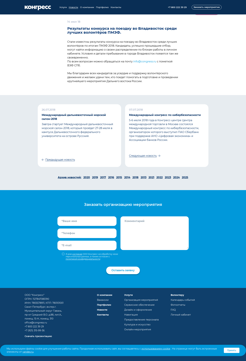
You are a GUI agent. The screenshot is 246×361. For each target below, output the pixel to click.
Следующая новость (143, 155)
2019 (95, 177)
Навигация (131, 314)
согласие (77, 254)
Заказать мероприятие (206, 7)
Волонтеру (177, 295)
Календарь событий (183, 299)
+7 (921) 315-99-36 (35, 330)
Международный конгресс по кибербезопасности (165, 115)
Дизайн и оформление (138, 309)
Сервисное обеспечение (139, 304)
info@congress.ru (144, 61)
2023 (168, 177)
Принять (231, 350)
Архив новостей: (69, 177)
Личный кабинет (181, 314)
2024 (176, 177)
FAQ (173, 309)
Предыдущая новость (60, 159)
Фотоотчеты (178, 304)
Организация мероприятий (141, 299)
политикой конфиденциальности (83, 259)
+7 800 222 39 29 (34, 326)
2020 (86, 177)
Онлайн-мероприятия (137, 329)
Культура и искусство (137, 324)
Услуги (63, 7)
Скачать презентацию (38, 336)
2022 (159, 177)
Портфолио (102, 7)
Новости (73, 7)
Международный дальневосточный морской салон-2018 (74, 116)
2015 (119, 177)
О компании (87, 7)
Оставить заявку (123, 270)
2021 (151, 177)
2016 (111, 177)
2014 (127, 177)
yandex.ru (27, 351)
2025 (185, 177)
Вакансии (103, 299)
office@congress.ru (36, 322)
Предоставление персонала (141, 319)
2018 (135, 177)
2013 (143, 177)
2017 (103, 177)
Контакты (116, 7)
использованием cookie (155, 348)
